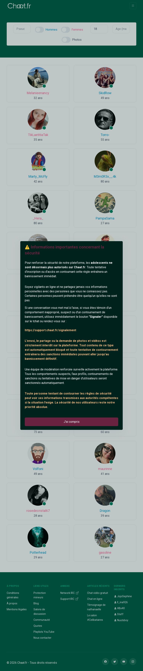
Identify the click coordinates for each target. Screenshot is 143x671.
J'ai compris (72, 421)
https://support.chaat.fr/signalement (50, 330)
